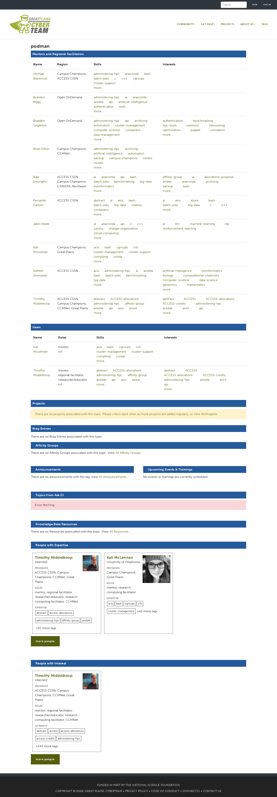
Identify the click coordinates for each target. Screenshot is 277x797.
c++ (124, 78)
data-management (107, 134)
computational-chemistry (201, 275)
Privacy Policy (136, 791)
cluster (98, 163)
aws (120, 200)
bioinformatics (104, 186)
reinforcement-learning (179, 228)
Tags (264, 24)
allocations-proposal (218, 177)
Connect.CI (191, 791)
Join (254, 4)
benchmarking (203, 121)
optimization (171, 130)
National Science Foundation (156, 785)
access (53, 731)
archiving (140, 121)
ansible (98, 102)
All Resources (118, 531)
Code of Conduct (165, 791)
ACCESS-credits (174, 303)
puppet (195, 130)
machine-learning (202, 224)
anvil (186, 308)
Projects (228, 24)
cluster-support (104, 83)
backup (99, 158)
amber (167, 181)
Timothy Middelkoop (54, 557)
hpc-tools (170, 125)
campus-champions (123, 158)
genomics (170, 285)
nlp (227, 224)
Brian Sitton (41, 149)
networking (217, 125)
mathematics (196, 285)
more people (45, 641)
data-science (208, 280)
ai (126, 97)
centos (147, 158)
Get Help (207, 24)
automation (102, 125)
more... (99, 88)
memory (193, 125)
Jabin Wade (41, 224)
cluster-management (130, 125)
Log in (267, 4)
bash (147, 74)
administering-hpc (106, 74)
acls (96, 247)
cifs (135, 247)
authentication (104, 106)
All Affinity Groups (127, 453)
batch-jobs (101, 78)
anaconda (131, 74)
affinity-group (172, 177)
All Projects (209, 414)
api (111, 102)
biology (168, 275)
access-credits (45, 738)
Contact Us (212, 791)
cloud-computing (106, 233)
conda (117, 256)
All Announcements (112, 477)
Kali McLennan (120, 557)
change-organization (123, 228)
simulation (217, 130)
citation (136, 205)
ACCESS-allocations (124, 299)
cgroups (138, 78)
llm (177, 224)
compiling (101, 256)
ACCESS (190, 299)
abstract (99, 200)
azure (194, 200)
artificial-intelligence (132, 102)
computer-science (107, 130)
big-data (145, 181)
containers (133, 130)
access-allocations (60, 613)
